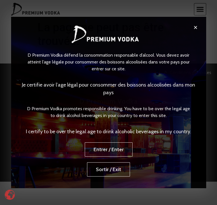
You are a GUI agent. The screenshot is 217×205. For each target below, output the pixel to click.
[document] (108, 102)
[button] (195, 27)
